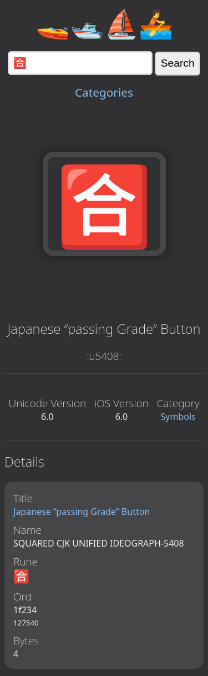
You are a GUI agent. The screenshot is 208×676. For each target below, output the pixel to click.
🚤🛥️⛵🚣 (104, 23)
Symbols (178, 416)
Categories (104, 92)
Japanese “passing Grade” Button (81, 511)
